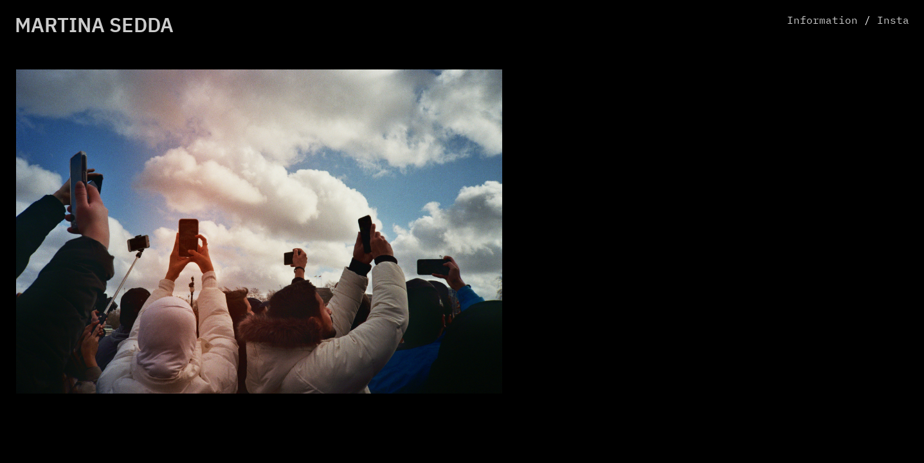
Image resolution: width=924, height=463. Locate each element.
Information (822, 21)
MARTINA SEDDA (94, 27)
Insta (893, 21)
